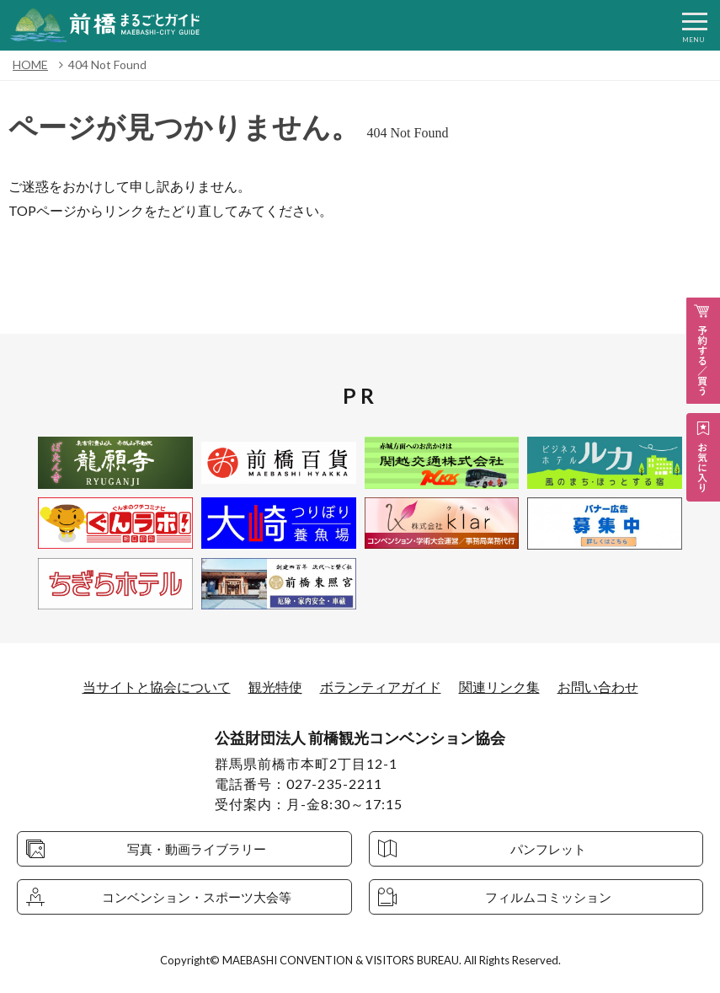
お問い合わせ (597, 687)
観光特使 (275, 687)
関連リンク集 (499, 687)
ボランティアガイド (380, 687)
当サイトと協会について (157, 687)
